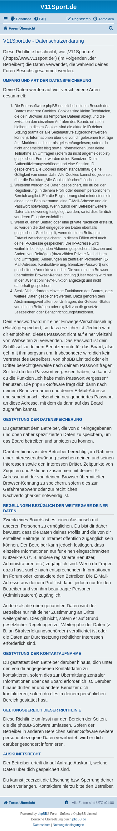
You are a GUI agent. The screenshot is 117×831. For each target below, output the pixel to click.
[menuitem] (21, 19)
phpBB (42, 813)
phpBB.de (79, 819)
